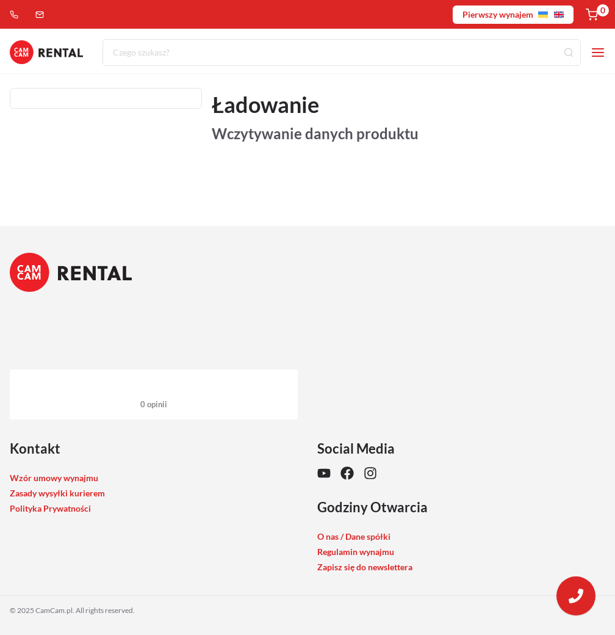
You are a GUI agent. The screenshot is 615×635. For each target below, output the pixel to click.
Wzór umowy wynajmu (54, 478)
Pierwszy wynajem (513, 14)
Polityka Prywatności (50, 508)
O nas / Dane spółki (353, 536)
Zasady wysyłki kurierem (57, 493)
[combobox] (342, 52)
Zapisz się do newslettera (364, 567)
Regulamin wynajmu (355, 551)
